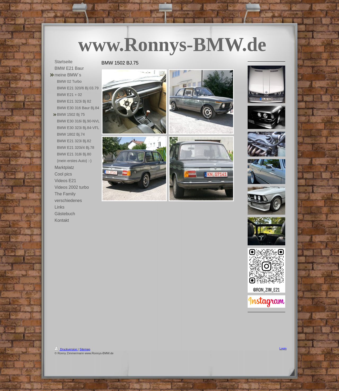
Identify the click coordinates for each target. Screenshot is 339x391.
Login (283, 348)
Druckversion (66, 349)
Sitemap (84, 349)
